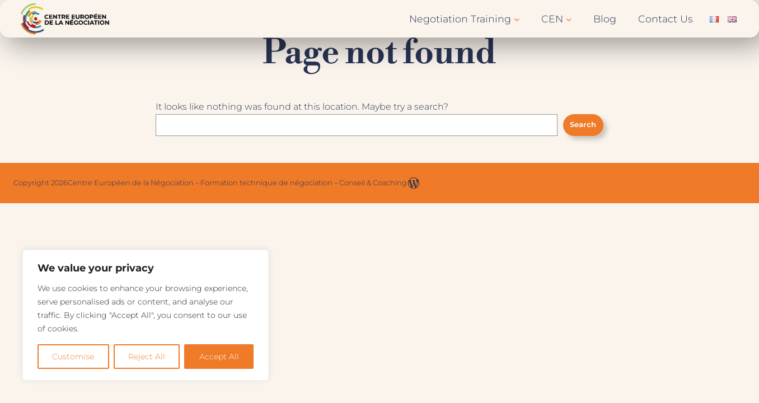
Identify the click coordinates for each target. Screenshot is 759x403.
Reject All (146, 357)
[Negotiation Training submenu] (517, 19)
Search (583, 124)
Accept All (219, 357)
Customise (73, 357)
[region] (145, 315)
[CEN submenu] (569, 19)
